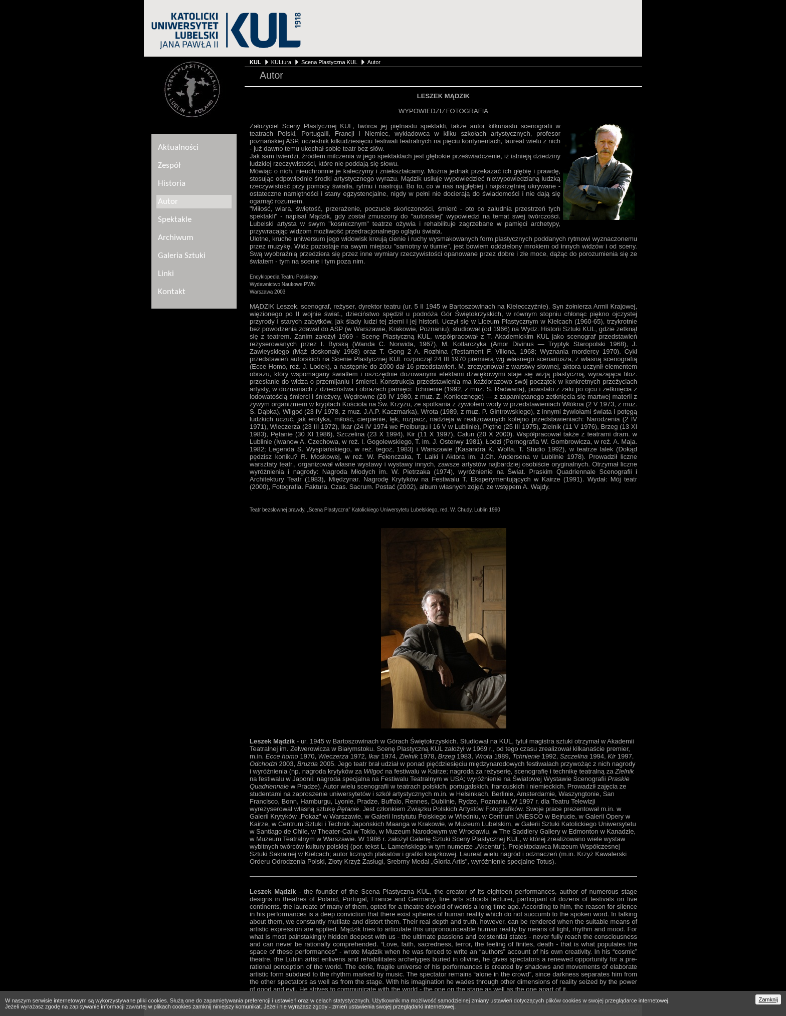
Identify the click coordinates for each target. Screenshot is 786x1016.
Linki (166, 274)
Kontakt (171, 292)
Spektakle (174, 219)
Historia (171, 183)
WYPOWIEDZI (420, 111)
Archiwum (175, 237)
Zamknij (768, 999)
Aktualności (178, 147)
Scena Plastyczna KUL (329, 62)
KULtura (281, 62)
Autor (373, 62)
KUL (255, 62)
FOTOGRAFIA (467, 111)
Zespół (169, 165)
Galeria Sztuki (182, 255)
